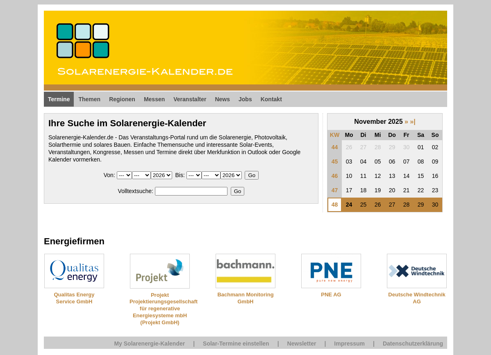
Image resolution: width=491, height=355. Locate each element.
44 (335, 147)
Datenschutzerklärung (413, 343)
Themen (89, 99)
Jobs (245, 99)
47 (335, 190)
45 (335, 161)
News (222, 99)
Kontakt (271, 99)
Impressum (349, 343)
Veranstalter (189, 99)
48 (335, 204)
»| (412, 121)
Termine (59, 99)
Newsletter (301, 343)
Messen (154, 99)
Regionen (122, 99)
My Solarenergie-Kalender (149, 343)
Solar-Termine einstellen (236, 343)
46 (335, 176)
